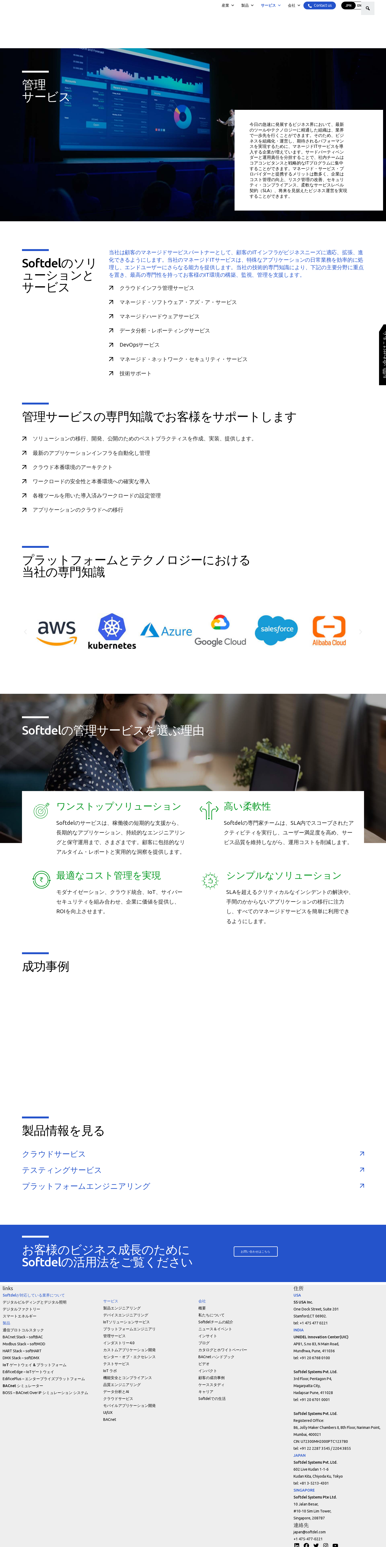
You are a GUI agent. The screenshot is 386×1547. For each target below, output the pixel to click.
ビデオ (204, 1364)
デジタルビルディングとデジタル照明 (34, 1302)
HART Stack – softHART (22, 1351)
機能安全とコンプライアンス (127, 1378)
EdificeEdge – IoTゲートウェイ (28, 1372)
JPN (348, 5)
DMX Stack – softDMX (21, 1358)
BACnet (109, 1419)
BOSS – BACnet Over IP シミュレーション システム (45, 1393)
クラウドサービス (54, 1153)
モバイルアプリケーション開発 (129, 1405)
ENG (360, 5)
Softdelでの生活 (212, 1398)
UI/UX (108, 1412)
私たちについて (211, 1315)
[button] (257, 1251)
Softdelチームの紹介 (215, 1322)
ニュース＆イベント (215, 1329)
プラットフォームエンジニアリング (86, 1186)
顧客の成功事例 (211, 1378)
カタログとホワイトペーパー (222, 1350)
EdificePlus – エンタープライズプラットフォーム (44, 1379)
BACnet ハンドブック (216, 1357)
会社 (294, 5)
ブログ (204, 1343)
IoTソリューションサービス (126, 1322)
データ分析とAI (116, 1391)
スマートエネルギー (19, 1316)
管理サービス (114, 1336)
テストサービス (116, 1364)
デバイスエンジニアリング (125, 1315)
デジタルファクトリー (21, 1309)
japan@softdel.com (310, 1532)
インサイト (207, 1336)
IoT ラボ (110, 1371)
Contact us (322, 5)
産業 (227, 5)
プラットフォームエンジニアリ (129, 1329)
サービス (271, 5)
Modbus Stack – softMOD (24, 1344)
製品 (247, 5)
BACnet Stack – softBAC (23, 1337)
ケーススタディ (211, 1385)
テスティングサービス (62, 1170)
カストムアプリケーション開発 (129, 1350)
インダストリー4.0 (119, 1343)
